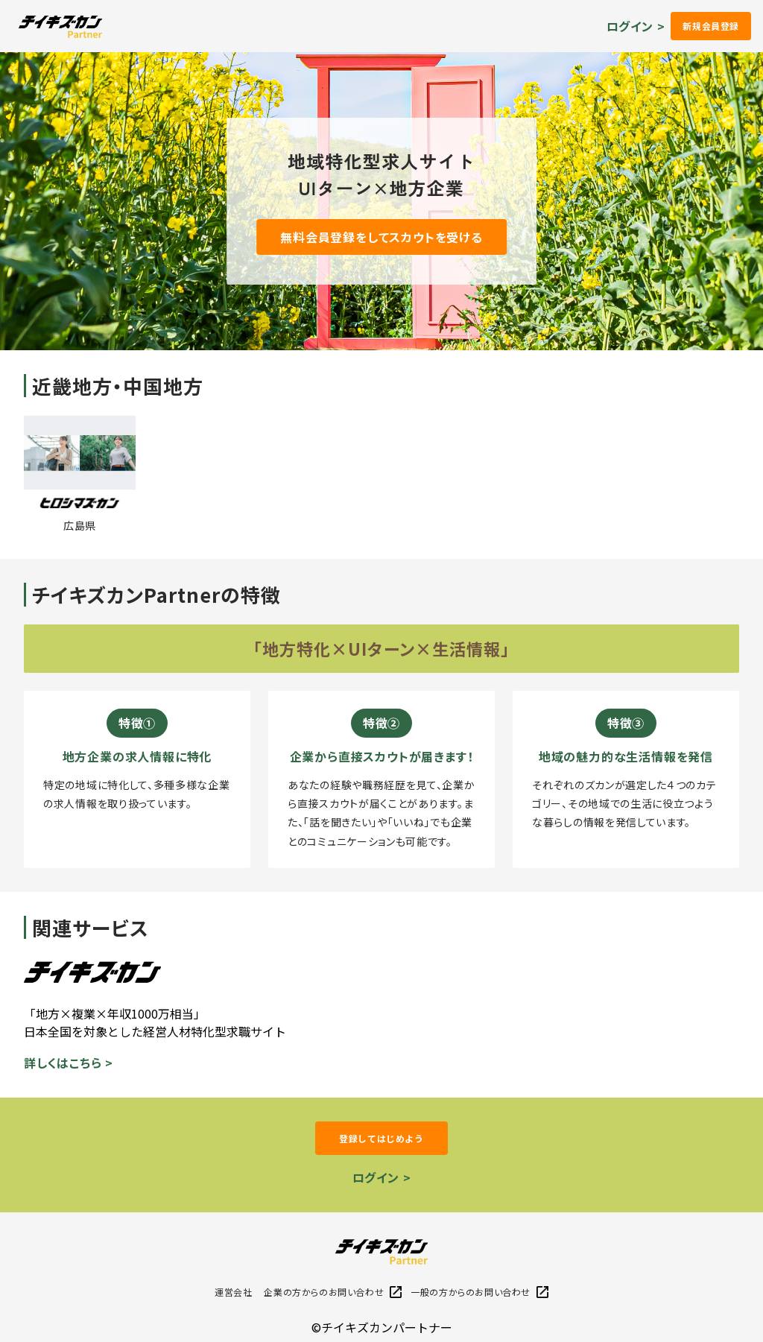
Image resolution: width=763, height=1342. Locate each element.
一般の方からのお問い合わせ (479, 1291)
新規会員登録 (711, 25)
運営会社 (233, 1291)
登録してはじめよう (381, 1138)
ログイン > (636, 26)
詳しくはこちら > (68, 1063)
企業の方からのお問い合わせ (333, 1291)
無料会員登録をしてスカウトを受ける (381, 237)
